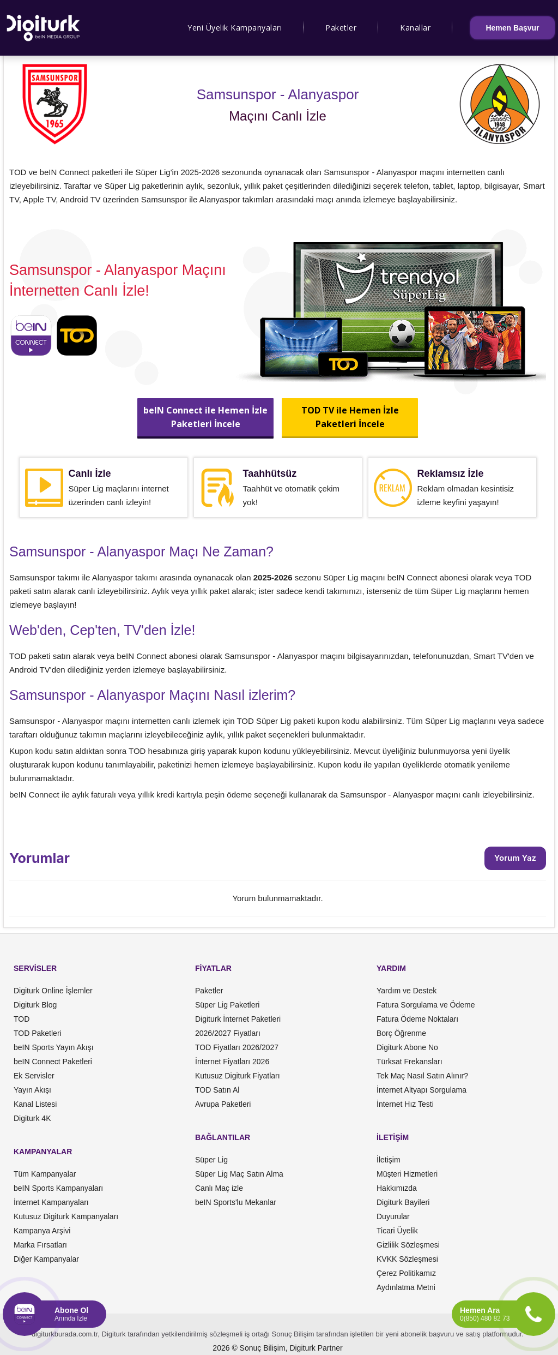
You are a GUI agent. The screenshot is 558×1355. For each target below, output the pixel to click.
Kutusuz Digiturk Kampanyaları (66, 1216)
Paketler (340, 27)
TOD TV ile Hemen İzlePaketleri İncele (349, 417)
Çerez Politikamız (406, 1273)
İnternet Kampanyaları (51, 1202)
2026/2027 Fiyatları (227, 1033)
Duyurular (393, 1216)
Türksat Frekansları (409, 1061)
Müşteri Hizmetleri (407, 1174)
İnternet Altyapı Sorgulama (421, 1090)
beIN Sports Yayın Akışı (54, 1047)
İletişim (389, 1159)
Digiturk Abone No (407, 1047)
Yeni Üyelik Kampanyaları (234, 27)
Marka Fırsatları (40, 1244)
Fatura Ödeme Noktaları (417, 1019)
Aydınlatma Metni (406, 1287)
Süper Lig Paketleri (227, 1004)
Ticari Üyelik (397, 1230)
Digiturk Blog (35, 1004)
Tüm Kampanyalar (45, 1174)
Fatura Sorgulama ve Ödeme (426, 1004)
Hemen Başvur (512, 27)
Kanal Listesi (35, 1104)
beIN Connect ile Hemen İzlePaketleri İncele (205, 417)
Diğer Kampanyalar (46, 1259)
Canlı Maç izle (219, 1188)
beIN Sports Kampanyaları (58, 1188)
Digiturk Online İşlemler (53, 990)
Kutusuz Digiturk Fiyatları (237, 1075)
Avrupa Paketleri (223, 1104)
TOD (21, 1019)
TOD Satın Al (217, 1090)
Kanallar (415, 27)
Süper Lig (211, 1159)
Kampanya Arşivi (42, 1230)
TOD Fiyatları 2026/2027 (236, 1047)
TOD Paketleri (38, 1033)
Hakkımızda (397, 1188)
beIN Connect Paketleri (53, 1061)
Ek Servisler (34, 1075)
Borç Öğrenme (401, 1033)
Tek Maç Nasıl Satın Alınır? (422, 1075)
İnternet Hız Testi (405, 1104)
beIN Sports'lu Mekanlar (235, 1202)
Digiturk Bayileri (403, 1202)
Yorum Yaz (515, 858)
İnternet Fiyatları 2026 (232, 1061)
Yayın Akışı (32, 1090)
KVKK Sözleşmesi (407, 1259)
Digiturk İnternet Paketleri (238, 1019)
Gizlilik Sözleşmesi (408, 1244)
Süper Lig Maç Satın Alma (239, 1174)
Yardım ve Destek (406, 990)
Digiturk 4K (32, 1118)
